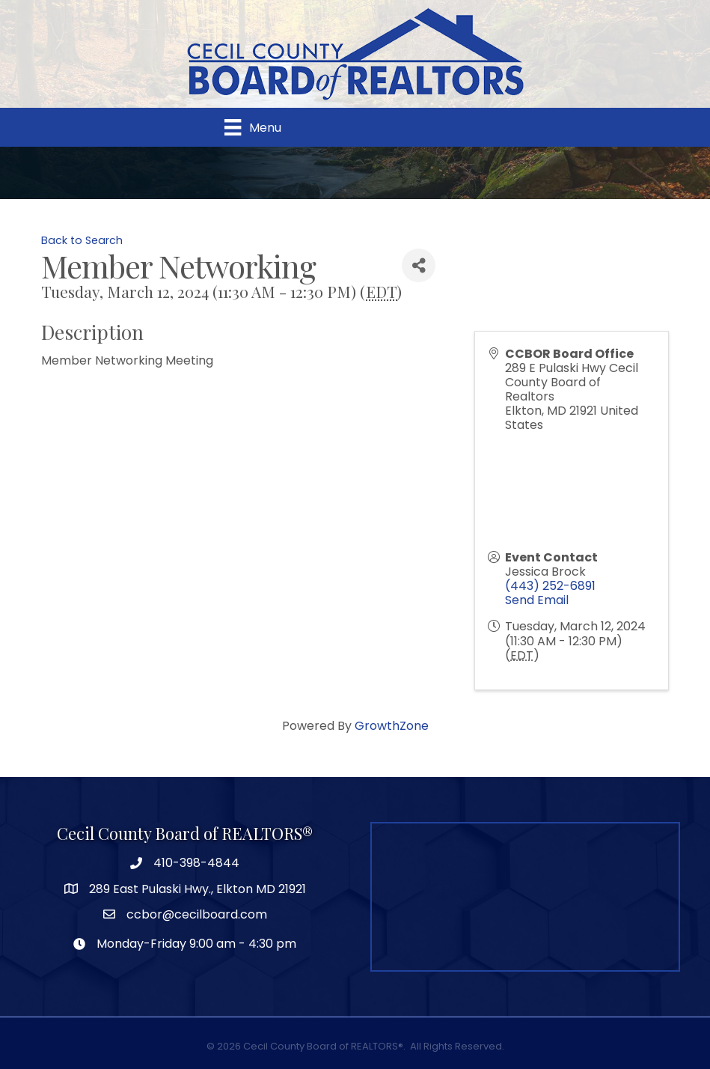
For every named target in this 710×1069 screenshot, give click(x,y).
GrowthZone (392, 725)
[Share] (418, 265)
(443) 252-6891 (550, 585)
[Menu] (252, 127)
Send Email (537, 600)
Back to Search (82, 240)
